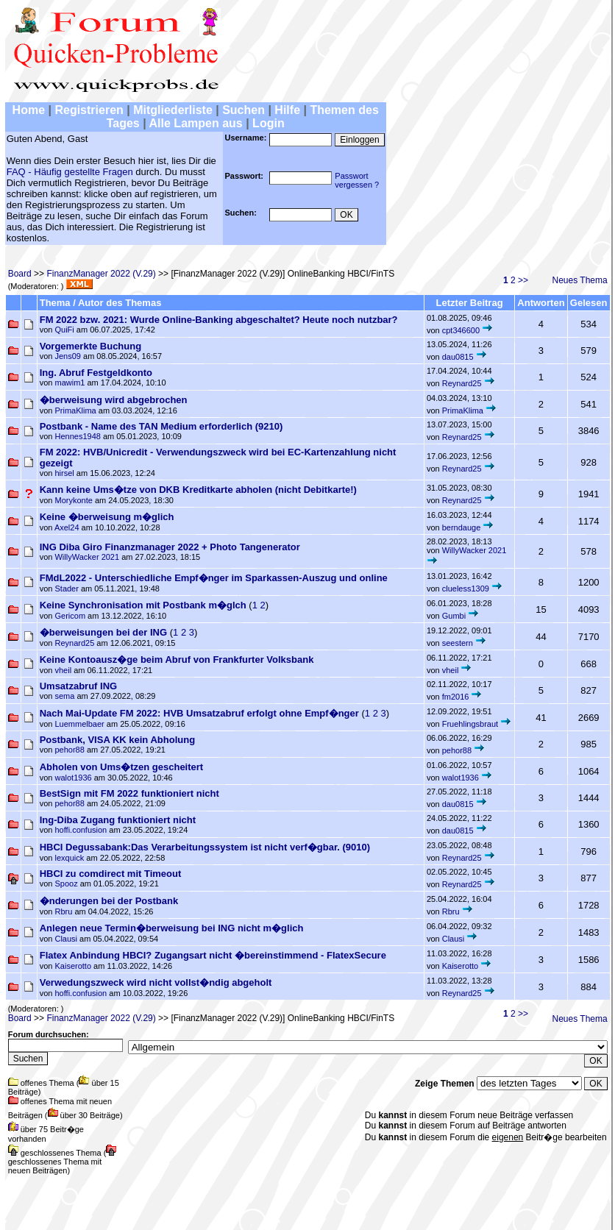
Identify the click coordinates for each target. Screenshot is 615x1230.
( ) (231, 610)
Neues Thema (580, 280)
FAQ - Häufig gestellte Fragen (70, 171)
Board (20, 274)
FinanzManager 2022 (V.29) (100, 274)
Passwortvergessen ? (357, 180)
